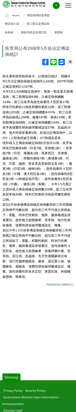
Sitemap (11, 377)
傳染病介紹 (12, 24)
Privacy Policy (12, 390)
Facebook (45, 62)
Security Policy (35, 390)
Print (61, 62)
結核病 (9, 32)
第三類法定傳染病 (38, 24)
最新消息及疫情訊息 (34, 32)
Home (15, 15)
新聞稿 (58, 32)
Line (53, 62)
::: (3, 41)
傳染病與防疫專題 (38, 15)
